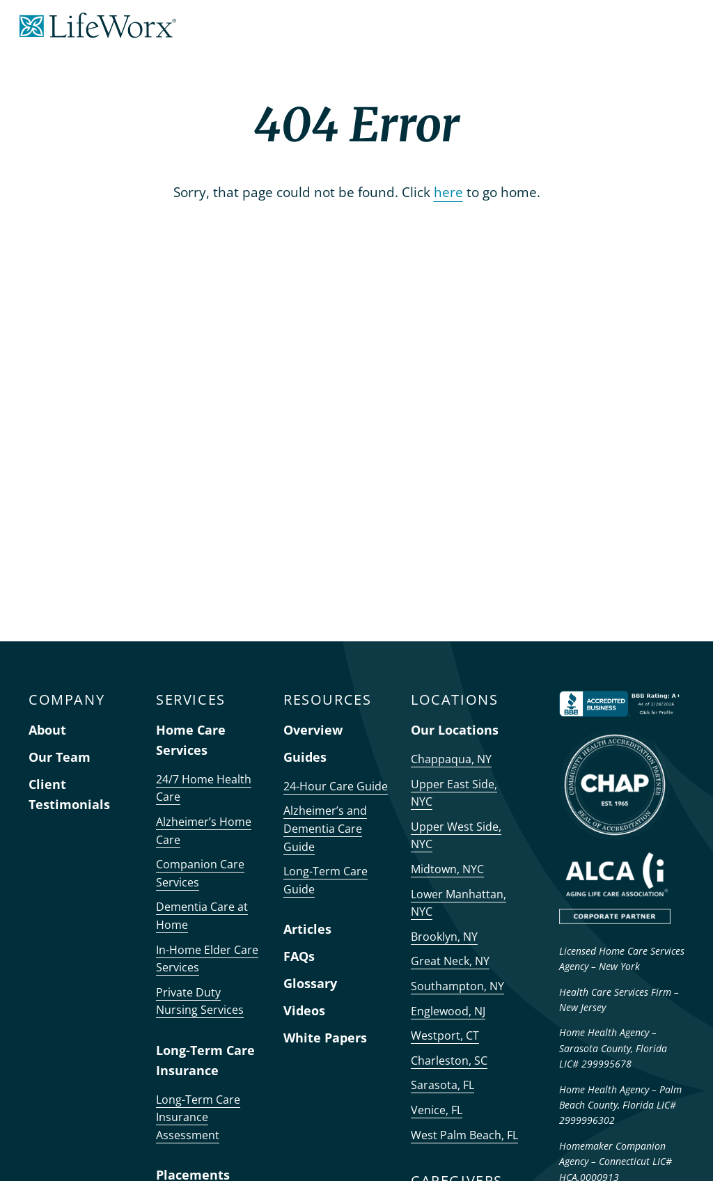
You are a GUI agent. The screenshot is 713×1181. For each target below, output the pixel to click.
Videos (304, 1010)
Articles (307, 929)
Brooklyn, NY (444, 936)
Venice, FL (436, 1110)
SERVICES (191, 699)
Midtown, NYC (447, 869)
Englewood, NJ (448, 1011)
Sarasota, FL (442, 1085)
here (448, 192)
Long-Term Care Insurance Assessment (198, 1117)
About (47, 729)
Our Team (60, 757)
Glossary (310, 983)
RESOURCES (327, 699)
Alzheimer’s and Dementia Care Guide (325, 828)
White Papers (325, 1037)
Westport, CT (445, 1035)
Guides (305, 757)
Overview (313, 729)
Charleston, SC (449, 1060)
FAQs (299, 956)
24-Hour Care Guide (335, 786)
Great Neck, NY (450, 961)
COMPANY (66, 699)
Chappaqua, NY (451, 759)
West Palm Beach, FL (464, 1135)
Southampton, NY (457, 986)
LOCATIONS (454, 699)
